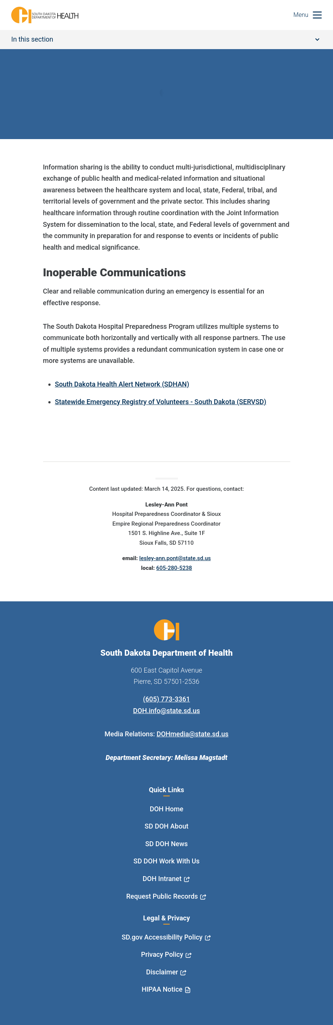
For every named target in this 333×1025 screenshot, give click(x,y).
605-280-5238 (174, 568)
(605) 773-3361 (166, 699)
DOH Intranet (162, 879)
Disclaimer (162, 972)
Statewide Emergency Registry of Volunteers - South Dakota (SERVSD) (160, 402)
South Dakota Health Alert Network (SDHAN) (122, 384)
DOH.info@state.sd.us (166, 711)
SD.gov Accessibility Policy (162, 937)
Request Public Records (162, 896)
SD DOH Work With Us (166, 861)
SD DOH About (166, 826)
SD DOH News (166, 844)
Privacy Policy (162, 954)
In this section (165, 39)
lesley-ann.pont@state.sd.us (175, 558)
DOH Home (167, 809)
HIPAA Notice (162, 989)
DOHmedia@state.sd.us (192, 734)
